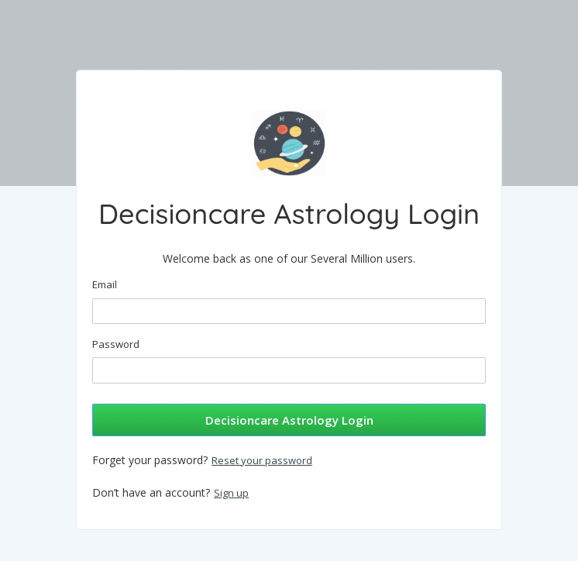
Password (115, 344)
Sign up (231, 493)
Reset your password (262, 460)
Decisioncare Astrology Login (289, 420)
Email (104, 284)
